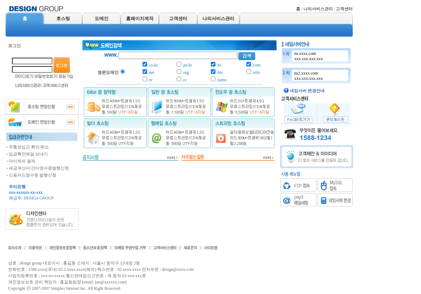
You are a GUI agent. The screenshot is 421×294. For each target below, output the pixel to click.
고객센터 (344, 8)
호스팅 (63, 18)
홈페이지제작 (139, 18)
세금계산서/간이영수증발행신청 (39, 168)
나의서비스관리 (318, 8)
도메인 (101, 18)
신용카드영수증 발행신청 (32, 175)
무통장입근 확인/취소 (29, 147)
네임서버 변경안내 (307, 90)
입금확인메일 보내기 (28, 154)
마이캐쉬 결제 (22, 161)
